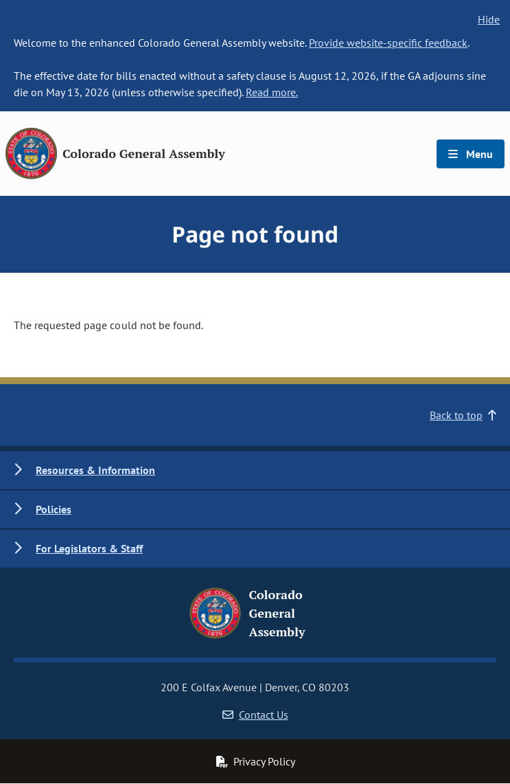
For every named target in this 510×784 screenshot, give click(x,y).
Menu (470, 154)
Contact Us (255, 714)
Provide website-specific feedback (388, 42)
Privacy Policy (255, 761)
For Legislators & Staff (89, 548)
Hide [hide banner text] (489, 19)
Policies (53, 509)
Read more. (272, 92)
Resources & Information (95, 470)
